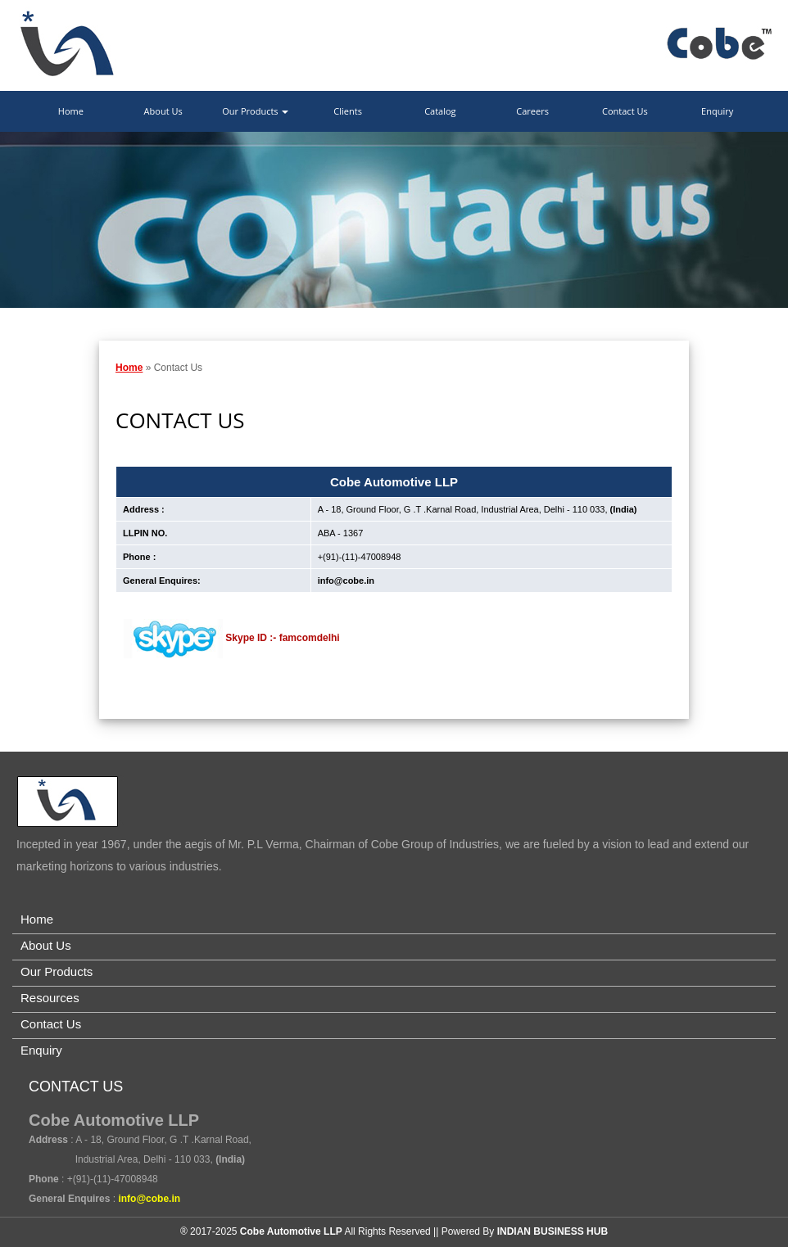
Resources (49, 998)
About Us (163, 111)
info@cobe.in (346, 580)
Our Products (255, 111)
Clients (347, 111)
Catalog (439, 111)
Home (71, 111)
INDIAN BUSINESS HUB (552, 1231)
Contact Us (625, 111)
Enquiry (717, 111)
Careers (532, 111)
